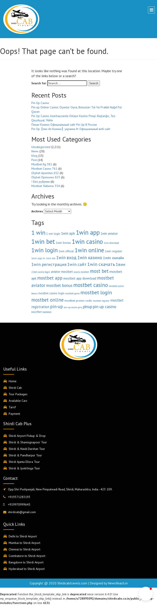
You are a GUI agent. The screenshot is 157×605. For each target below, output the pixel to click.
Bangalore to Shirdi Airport (26, 562)
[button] (146, 594)
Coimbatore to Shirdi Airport (27, 556)
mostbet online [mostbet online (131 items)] (47, 300)
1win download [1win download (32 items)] (111, 242)
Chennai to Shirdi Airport (24, 549)
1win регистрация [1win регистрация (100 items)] (48, 264)
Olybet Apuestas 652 (45, 173)
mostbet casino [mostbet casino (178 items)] (90, 284)
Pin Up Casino (40, 103)
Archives (37, 211)
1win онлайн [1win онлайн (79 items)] (113, 257)
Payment (14, 414)
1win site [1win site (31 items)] (50, 258)
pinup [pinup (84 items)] (87, 306)
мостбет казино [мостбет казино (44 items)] (41, 312)
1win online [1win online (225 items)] (89, 250)
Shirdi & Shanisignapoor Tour (28, 442)
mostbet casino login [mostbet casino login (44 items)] (51, 293)
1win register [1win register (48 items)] (113, 251)
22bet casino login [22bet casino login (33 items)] (40, 271)
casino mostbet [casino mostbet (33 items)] (81, 271)
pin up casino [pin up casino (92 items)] (104, 306)
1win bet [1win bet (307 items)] (43, 241)
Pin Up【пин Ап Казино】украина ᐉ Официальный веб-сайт (70, 129)
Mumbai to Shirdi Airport (24, 543)
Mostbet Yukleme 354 (45, 186)
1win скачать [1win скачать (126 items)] (101, 264)
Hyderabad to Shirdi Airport (27, 569)
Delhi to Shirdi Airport (23, 536)
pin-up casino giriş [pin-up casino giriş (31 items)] (73, 307)
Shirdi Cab (15, 388)
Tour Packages (18, 394)
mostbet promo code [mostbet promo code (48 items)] (78, 300)
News (34, 151)
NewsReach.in (118, 583)
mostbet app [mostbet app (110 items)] (49, 278)
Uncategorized (40, 147)
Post (34, 160)
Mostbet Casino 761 (44, 169)
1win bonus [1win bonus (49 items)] (63, 243)
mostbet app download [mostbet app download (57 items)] (79, 278)
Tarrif (12, 407)
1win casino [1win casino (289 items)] (87, 241)
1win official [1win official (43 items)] (66, 251)
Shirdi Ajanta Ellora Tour (24, 462)
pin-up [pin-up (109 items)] (56, 306)
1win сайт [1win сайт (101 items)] (77, 264)
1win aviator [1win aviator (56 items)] (109, 233)
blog (34, 156)
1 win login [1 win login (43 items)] (53, 234)
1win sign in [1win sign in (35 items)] (38, 258)
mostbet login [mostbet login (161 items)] (96, 292)
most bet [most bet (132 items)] (99, 271)
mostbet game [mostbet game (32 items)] (72, 293)
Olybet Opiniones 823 (45, 177)
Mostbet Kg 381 (41, 164)
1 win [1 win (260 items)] (38, 232)
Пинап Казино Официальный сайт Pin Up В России (64, 125)
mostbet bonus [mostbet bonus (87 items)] (59, 285)
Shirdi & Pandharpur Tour (25, 455)
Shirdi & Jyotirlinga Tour (24, 468)
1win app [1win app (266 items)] (88, 232)
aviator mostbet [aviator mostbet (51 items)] (62, 272)
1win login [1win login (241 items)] (44, 250)
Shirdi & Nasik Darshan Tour (27, 449)
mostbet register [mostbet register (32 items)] (101, 300)
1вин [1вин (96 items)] (120, 264)
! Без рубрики (40, 182)
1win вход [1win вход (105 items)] (66, 257)
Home (12, 381)
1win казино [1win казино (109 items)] (89, 257)
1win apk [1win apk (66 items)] (68, 233)
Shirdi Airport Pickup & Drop (27, 436)
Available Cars (18, 401)
